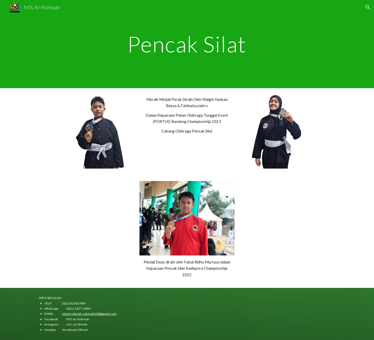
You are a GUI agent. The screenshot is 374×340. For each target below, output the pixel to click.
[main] (187, 44)
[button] (368, 7)
